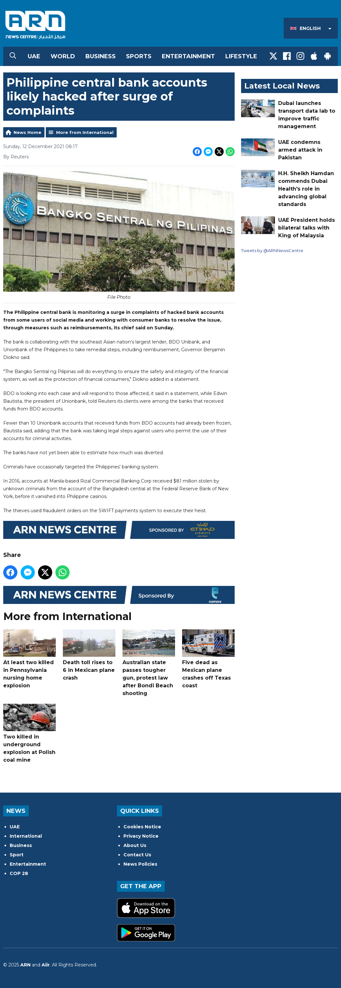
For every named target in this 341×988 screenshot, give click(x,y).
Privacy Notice (141, 836)
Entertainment (188, 56)
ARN (25, 965)
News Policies (140, 864)
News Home (27, 132)
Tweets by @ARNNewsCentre (272, 250)
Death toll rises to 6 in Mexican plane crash (89, 655)
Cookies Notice (142, 827)
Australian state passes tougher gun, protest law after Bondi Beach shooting (148, 662)
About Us (134, 845)
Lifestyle (241, 56)
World (63, 56)
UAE (34, 56)
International (26, 836)
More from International (84, 132)
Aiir (46, 965)
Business (100, 56)
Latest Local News (282, 85)
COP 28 (19, 873)
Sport (17, 855)
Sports (138, 56)
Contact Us (137, 855)
